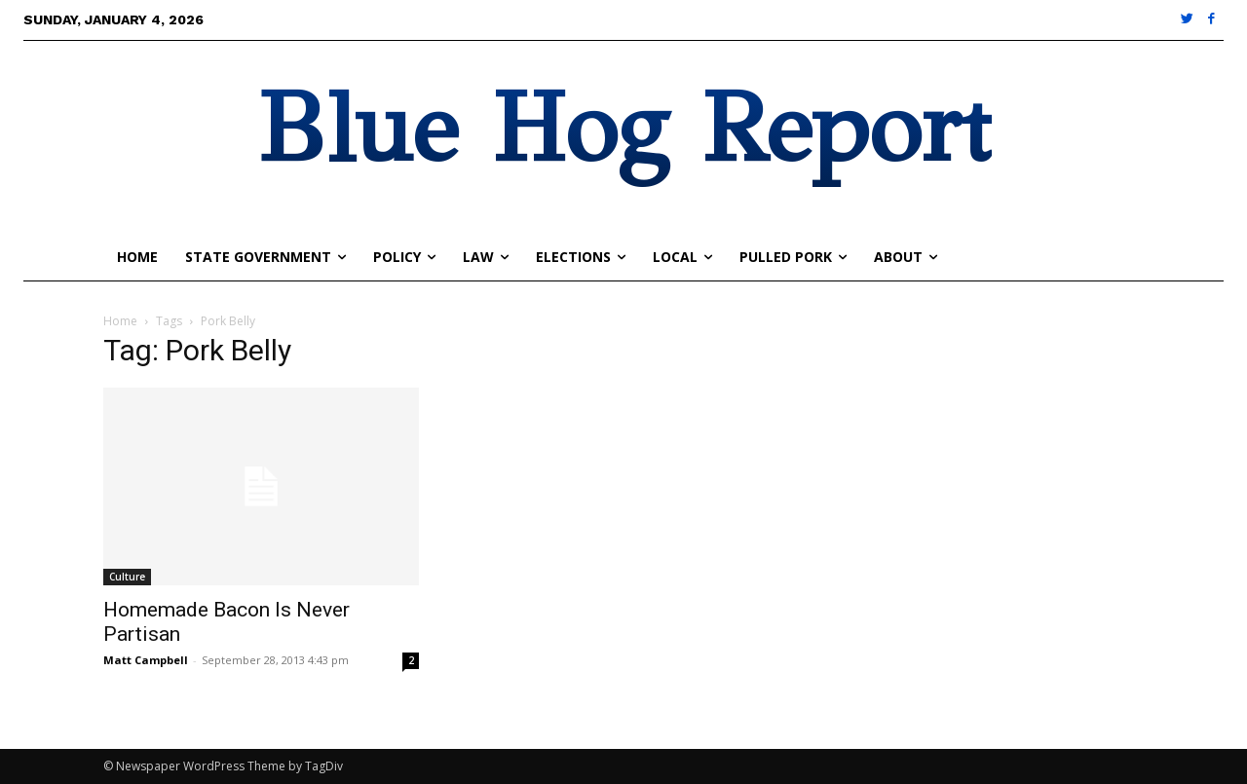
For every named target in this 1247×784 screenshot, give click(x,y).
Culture (127, 576)
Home (120, 321)
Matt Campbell (145, 660)
